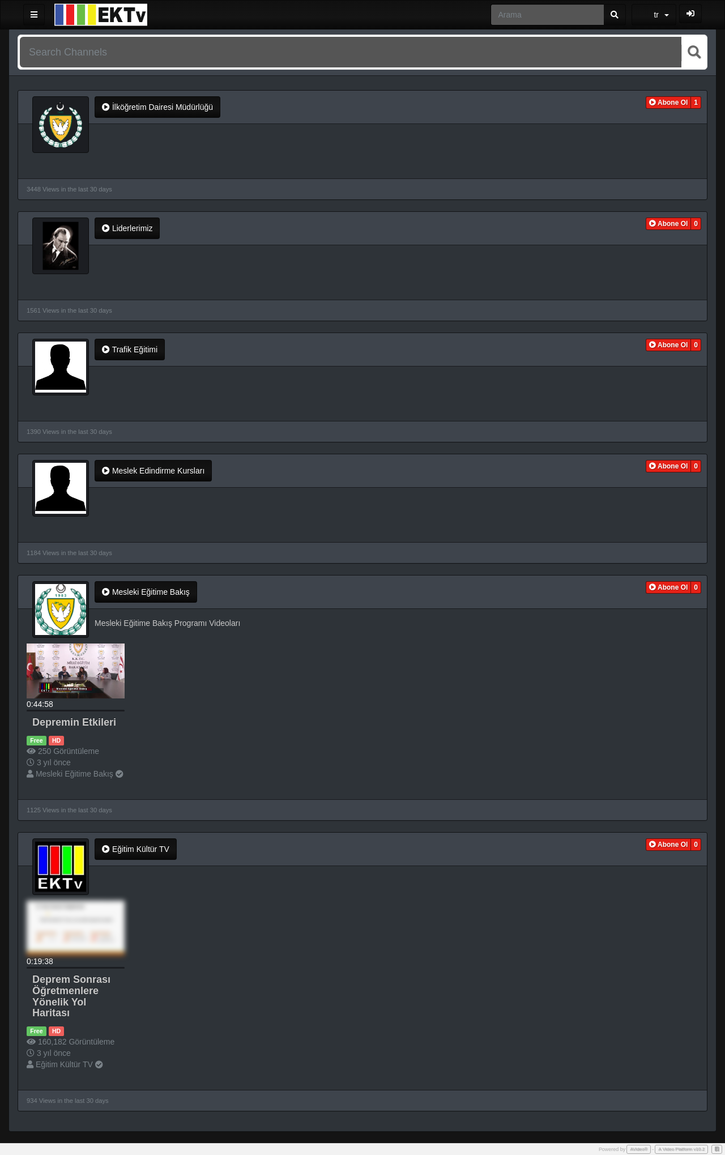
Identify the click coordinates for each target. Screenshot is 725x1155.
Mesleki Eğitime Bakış (146, 591)
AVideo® (638, 1149)
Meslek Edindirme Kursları (153, 470)
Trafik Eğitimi (129, 349)
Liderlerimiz (127, 228)
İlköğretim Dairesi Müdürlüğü (157, 107)
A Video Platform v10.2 (681, 1149)
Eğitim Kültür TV (135, 849)
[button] (669, 102)
